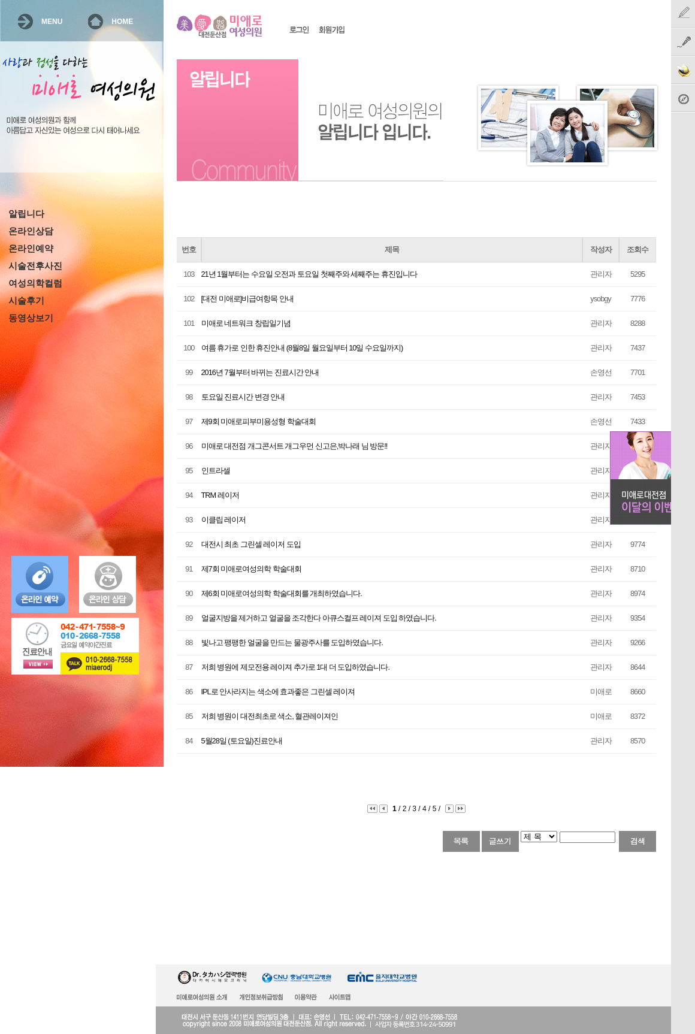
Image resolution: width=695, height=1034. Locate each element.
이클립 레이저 (223, 519)
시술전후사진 (35, 266)
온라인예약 (30, 248)
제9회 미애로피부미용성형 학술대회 (258, 421)
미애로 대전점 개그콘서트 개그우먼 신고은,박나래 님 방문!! (294, 446)
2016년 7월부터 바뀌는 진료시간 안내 (260, 372)
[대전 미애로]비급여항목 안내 (247, 298)
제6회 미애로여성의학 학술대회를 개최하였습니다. (281, 593)
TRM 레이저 (220, 495)
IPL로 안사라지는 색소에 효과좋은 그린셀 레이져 (278, 691)
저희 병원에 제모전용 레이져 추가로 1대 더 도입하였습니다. (295, 667)
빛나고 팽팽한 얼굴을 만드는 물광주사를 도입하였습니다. (292, 642)
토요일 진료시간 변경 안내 (243, 396)
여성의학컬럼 (35, 283)
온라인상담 (30, 231)
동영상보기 (30, 318)
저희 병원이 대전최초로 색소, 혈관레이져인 (270, 716)
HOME (122, 21)
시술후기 (26, 301)
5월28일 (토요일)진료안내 (241, 740)
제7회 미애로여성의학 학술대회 (251, 568)
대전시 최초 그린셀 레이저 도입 (251, 544)
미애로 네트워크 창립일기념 (246, 323)
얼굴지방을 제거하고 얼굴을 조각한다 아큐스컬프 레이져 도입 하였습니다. (318, 617)
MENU (51, 21)
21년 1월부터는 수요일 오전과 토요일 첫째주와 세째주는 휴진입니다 (309, 274)
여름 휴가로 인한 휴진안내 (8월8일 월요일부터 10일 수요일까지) (302, 347)
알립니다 (26, 214)
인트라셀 (215, 470)
